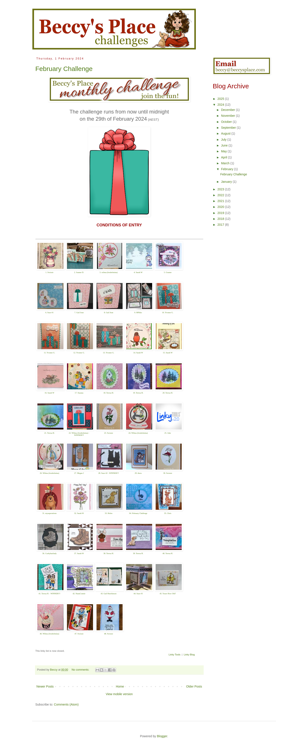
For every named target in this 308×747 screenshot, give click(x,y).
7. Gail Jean (79, 312)
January (227, 181)
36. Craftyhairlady (49, 553)
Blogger (162, 736)
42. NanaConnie (79, 593)
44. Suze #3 (138, 593)
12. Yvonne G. (79, 353)
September (229, 127)
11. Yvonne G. (49, 353)
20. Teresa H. (168, 393)
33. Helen (108, 513)
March (225, 163)
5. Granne (168, 272)
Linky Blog (189, 654)
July (224, 139)
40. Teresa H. (168, 553)
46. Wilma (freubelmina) (49, 634)
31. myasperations (49, 513)
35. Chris (167, 513)
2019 (221, 213)
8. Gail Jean (108, 312)
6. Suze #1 (49, 312)
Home (120, 686)
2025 (221, 98)
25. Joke (168, 433)
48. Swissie (108, 634)
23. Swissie (108, 433)
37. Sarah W (79, 553)
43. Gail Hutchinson (109, 593)
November (228, 115)
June (224, 145)
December (228, 110)
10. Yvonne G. (167, 312)
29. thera (138, 473)
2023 (221, 189)
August (226, 133)
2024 (221, 104)
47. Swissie (79, 634)
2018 (221, 218)
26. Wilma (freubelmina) (49, 473)
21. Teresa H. (49, 433)
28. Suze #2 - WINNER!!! (108, 473)
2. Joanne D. (79, 272)
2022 (221, 195)
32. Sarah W (79, 513)
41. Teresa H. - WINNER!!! (49, 593)
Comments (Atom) (66, 704)
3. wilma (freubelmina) (109, 272)
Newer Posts (45, 686)
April (224, 157)
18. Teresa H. (108, 393)
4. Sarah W (138, 272)
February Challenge (64, 68)
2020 (221, 207)
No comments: (81, 669)
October (227, 121)
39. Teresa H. (138, 553)
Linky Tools (174, 654)
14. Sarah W (138, 353)
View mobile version (119, 694)
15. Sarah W (168, 353)
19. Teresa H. (138, 393)
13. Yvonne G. (108, 353)
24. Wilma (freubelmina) (138, 433)
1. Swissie (49, 272)
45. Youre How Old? (168, 593)
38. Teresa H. (108, 553)
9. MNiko (138, 312)
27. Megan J (79, 473)
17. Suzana (79, 393)
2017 (221, 224)
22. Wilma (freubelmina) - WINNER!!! (79, 434)
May (224, 151)
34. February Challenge (138, 513)
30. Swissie (167, 473)
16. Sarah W (49, 393)
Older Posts (194, 686)
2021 (221, 201)
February (227, 169)
